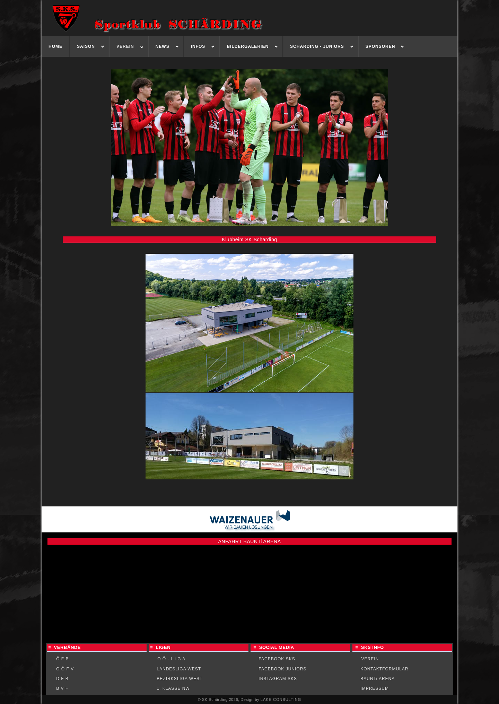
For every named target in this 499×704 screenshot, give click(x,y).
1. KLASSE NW (173, 688)
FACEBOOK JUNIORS (282, 669)
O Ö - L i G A (171, 659)
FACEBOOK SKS (277, 659)
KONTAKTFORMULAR (384, 669)
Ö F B (62, 659)
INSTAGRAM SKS (278, 678)
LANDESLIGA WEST (179, 669)
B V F (62, 688)
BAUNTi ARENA (377, 678)
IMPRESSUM (374, 688)
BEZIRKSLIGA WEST (179, 678)
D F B (62, 678)
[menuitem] (56, 46)
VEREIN (370, 659)
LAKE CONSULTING (281, 699)
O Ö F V (65, 669)
